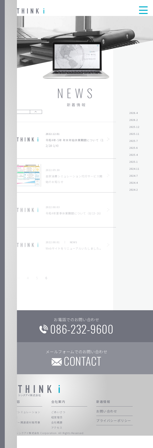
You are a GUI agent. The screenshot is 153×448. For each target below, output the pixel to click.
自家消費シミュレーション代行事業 (23, 426)
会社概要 (57, 435)
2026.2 (133, 121)
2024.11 (134, 169)
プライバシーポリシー (113, 432)
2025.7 (133, 142)
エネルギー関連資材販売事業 (23, 437)
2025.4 (133, 156)
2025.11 (134, 135)
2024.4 (133, 183)
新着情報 (103, 414)
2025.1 (133, 162)
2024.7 (133, 176)
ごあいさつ (58, 424)
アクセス (56, 440)
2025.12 (134, 128)
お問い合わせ (106, 423)
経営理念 (57, 429)
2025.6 (133, 149)
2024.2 (133, 190)
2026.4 (133, 114)
